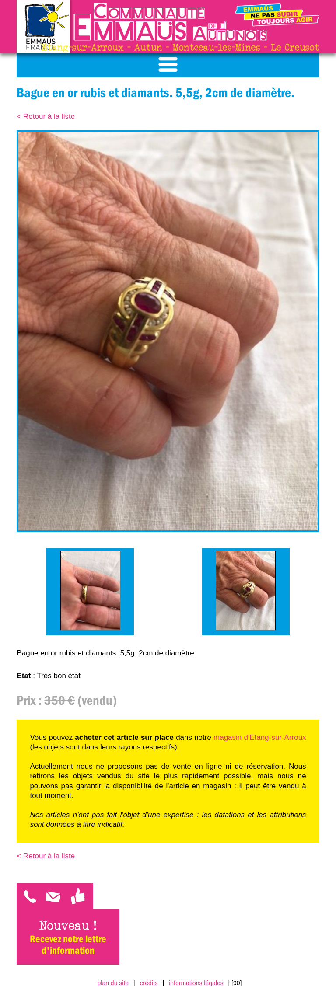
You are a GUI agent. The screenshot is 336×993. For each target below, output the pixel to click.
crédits (149, 982)
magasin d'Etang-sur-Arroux (260, 737)
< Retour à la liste (46, 116)
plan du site (113, 982)
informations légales (196, 982)
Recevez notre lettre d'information (68, 944)
